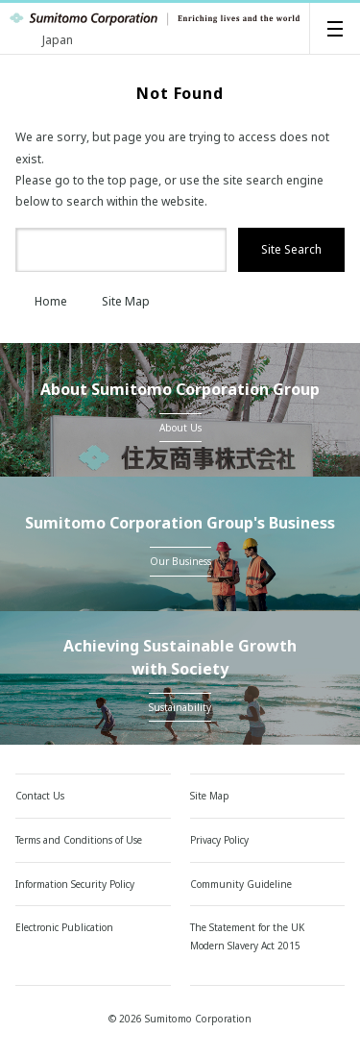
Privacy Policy (219, 840)
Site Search (291, 249)
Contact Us (39, 795)
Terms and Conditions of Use (78, 840)
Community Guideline (241, 884)
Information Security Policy (74, 884)
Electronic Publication (64, 927)
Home (41, 301)
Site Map (116, 301)
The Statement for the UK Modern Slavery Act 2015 (247, 936)
